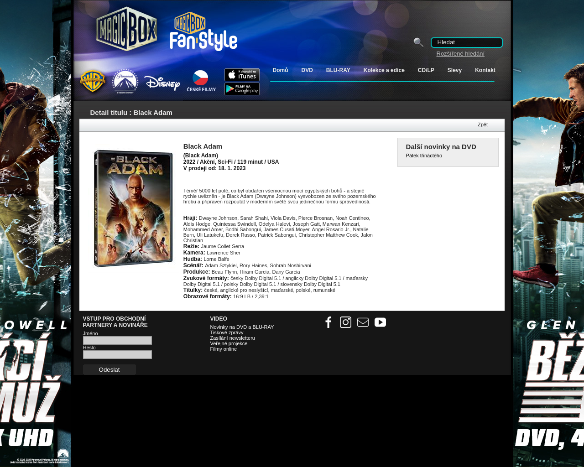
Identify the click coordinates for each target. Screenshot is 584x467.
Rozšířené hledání (461, 53)
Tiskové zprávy (227, 332)
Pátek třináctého (424, 155)
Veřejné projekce (229, 343)
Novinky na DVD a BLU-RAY (242, 327)
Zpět (483, 124)
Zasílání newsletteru (232, 338)
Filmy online (223, 349)
